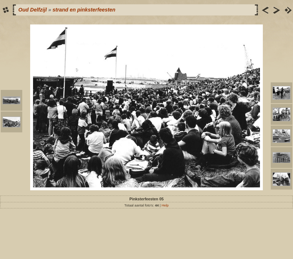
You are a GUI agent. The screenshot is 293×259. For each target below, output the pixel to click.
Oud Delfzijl (32, 10)
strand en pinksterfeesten (83, 10)
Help (165, 205)
